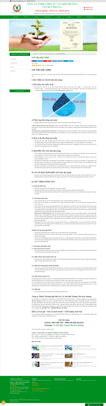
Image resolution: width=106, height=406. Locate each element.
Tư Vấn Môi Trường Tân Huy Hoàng (68, 325)
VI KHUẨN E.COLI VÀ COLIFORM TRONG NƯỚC (51, 346)
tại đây (52, 329)
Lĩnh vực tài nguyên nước (49, 54)
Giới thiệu (15, 17)
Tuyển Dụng (47, 17)
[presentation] (10, 35)
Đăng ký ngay (20, 91)
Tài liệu (36, 17)
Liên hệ (79, 17)
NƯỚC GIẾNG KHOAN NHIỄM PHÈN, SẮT (82, 362)
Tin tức (59, 17)
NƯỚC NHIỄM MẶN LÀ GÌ (79, 354)
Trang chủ (35, 54)
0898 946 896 (35, 383)
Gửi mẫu (69, 17)
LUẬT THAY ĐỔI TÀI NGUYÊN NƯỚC (82, 346)
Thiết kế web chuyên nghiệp (26, 401)
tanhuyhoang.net (39, 390)
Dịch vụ (26, 17)
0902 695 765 (31, 1)
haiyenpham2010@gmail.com (18, 1)
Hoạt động (90, 17)
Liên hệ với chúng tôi (94, 405)
